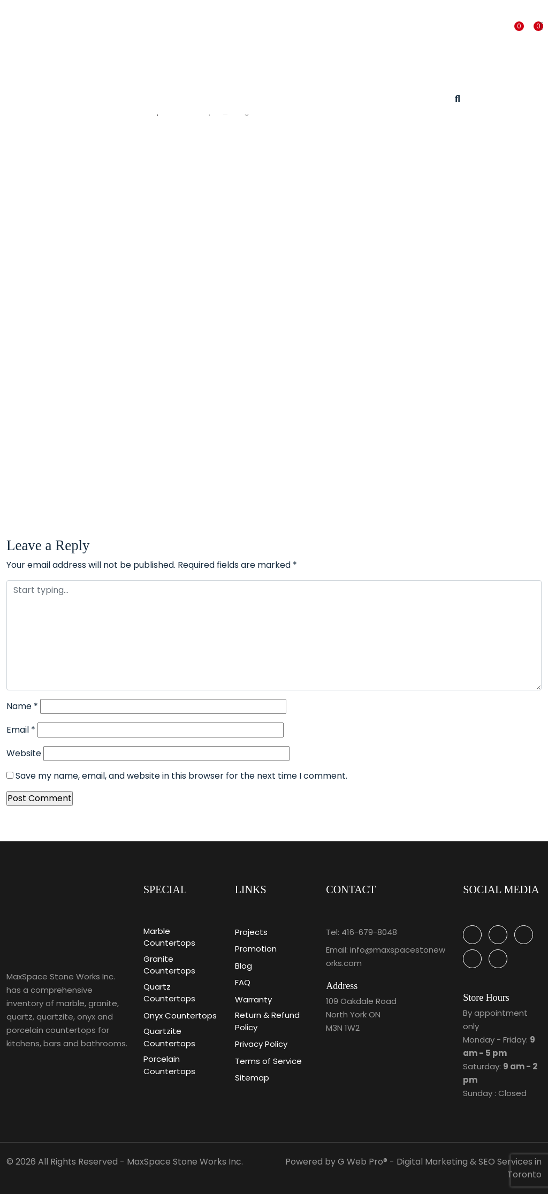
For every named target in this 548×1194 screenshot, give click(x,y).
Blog (243, 965)
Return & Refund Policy (267, 1021)
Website (23, 753)
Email (20, 730)
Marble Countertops (169, 937)
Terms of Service (268, 1061)
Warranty (253, 999)
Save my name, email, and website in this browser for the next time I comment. (181, 776)
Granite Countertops (169, 965)
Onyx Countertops (180, 1015)
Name (22, 706)
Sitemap (252, 1077)
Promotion (256, 948)
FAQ (242, 982)
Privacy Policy (261, 1043)
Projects (251, 932)
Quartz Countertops (169, 993)
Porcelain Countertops (169, 1065)
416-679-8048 (369, 932)
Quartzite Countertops (169, 1037)
